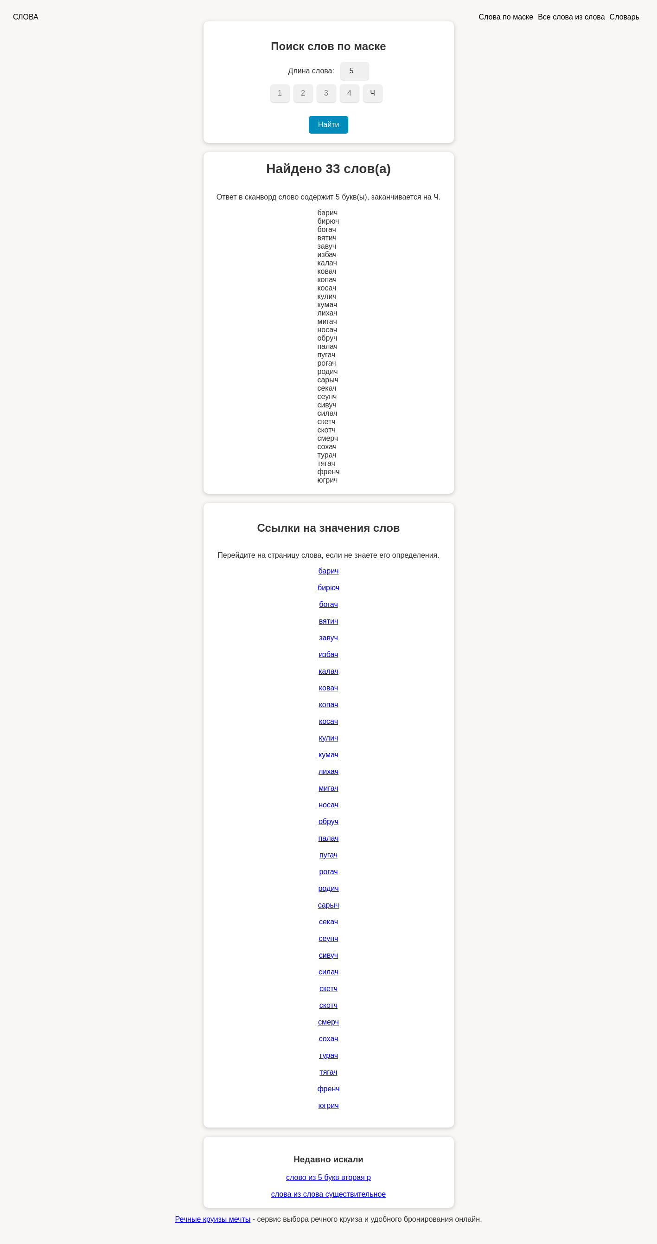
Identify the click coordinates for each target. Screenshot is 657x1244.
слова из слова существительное (328, 1194)
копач (328, 705)
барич (329, 571)
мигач (328, 788)
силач (328, 972)
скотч (328, 1005)
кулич (328, 738)
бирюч (328, 588)
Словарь (624, 17)
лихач (328, 771)
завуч (328, 638)
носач (328, 805)
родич (328, 888)
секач (328, 922)
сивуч (328, 955)
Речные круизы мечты (212, 1219)
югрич (328, 1105)
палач (329, 838)
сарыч (328, 905)
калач (328, 671)
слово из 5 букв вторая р (328, 1177)
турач (328, 1055)
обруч (328, 821)
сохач (328, 1039)
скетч (328, 989)
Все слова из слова (571, 17)
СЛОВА (25, 17)
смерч (328, 1022)
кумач (328, 755)
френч (328, 1089)
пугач (328, 855)
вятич (328, 621)
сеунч (328, 938)
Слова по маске (506, 17)
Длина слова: (311, 71)
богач (328, 604)
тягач (328, 1072)
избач (328, 654)
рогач (328, 872)
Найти (328, 125)
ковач (328, 688)
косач (328, 721)
